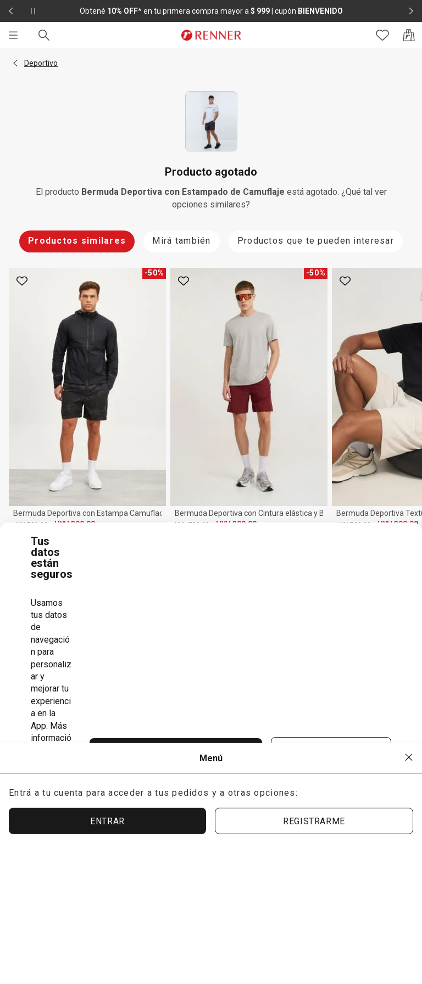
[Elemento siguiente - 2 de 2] (411, 11)
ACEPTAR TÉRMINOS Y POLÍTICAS (176, 752)
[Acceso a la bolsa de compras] (409, 35)
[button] (15, 63)
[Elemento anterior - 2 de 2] (11, 11)
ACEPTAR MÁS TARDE (331, 751)
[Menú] (13, 35)
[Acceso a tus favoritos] (382, 35)
